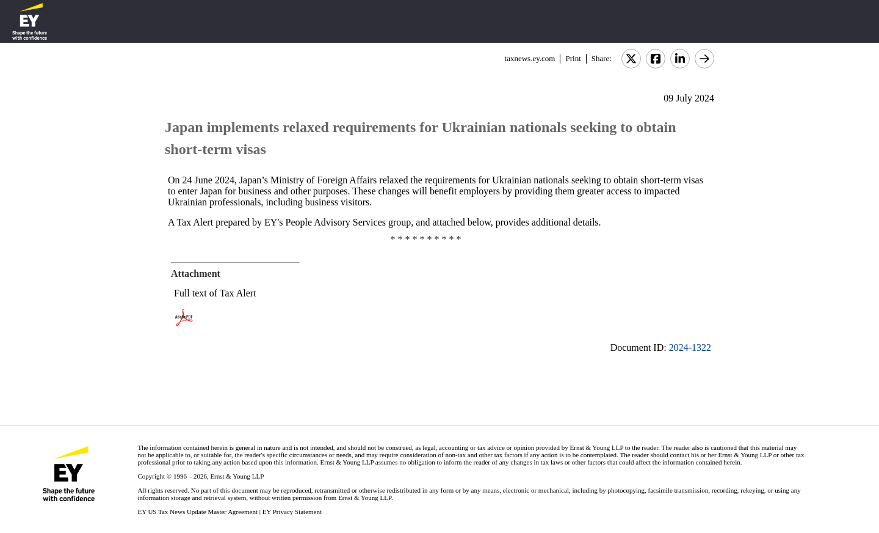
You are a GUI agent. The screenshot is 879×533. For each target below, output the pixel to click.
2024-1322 (690, 347)
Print (573, 58)
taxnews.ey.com (530, 58)
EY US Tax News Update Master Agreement (197, 511)
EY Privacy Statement (292, 511)
